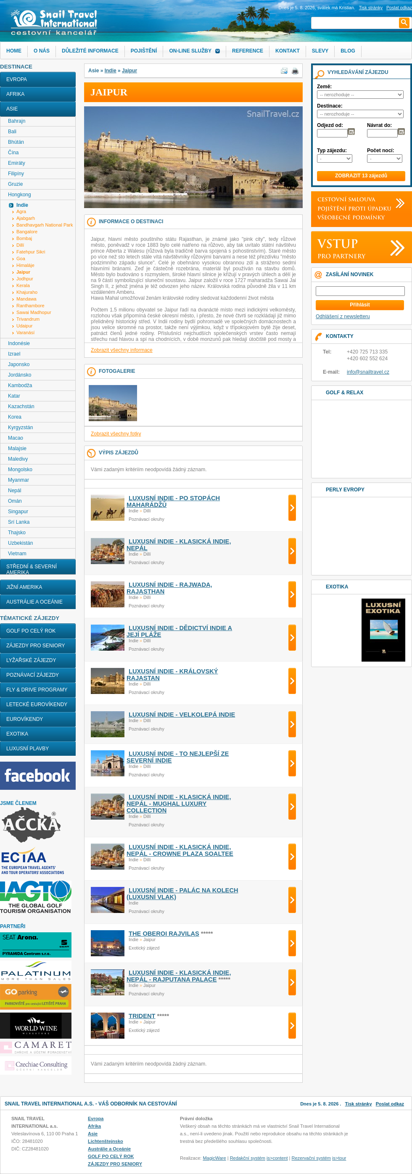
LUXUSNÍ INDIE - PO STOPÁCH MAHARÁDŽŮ (173, 501)
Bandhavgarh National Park (44, 224)
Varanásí (25, 332)
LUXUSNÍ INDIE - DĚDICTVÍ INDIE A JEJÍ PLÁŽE (179, 631)
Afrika (15, 94)
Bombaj (24, 238)
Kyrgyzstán (20, 427)
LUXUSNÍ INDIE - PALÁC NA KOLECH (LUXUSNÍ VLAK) (182, 893)
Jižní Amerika (24, 587)
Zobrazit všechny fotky (116, 434)
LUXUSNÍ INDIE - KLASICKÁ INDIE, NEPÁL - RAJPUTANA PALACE (179, 976)
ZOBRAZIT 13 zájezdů (361, 176)
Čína (13, 153)
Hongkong (19, 195)
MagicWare (214, 1158)
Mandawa (26, 298)
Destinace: (330, 106)
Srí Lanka (18, 522)
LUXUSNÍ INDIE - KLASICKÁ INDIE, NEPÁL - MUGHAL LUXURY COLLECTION (179, 804)
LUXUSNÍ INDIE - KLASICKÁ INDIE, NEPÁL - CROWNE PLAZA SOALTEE (180, 850)
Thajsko (17, 533)
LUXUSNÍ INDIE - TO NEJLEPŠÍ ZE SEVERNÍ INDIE (178, 757)
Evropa (16, 79)
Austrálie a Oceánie (34, 602)
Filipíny (16, 174)
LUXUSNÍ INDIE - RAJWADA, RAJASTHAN (169, 588)
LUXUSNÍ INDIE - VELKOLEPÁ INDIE (182, 714)
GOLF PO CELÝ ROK (30, 631)
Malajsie (17, 448)
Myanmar (18, 480)
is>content (277, 1158)
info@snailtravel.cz (368, 372)
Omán (15, 501)
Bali (12, 132)
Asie (12, 109)
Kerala (23, 285)
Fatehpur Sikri (30, 251)
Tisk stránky (371, 7)
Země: (324, 87)
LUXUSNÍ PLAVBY (27, 749)
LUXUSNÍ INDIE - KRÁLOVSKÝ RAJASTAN (172, 674)
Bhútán (16, 142)
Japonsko (18, 364)
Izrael (14, 354)
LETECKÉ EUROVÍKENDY (36, 704)
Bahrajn (16, 121)
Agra (21, 211)
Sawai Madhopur (33, 312)
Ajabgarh (25, 218)
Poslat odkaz (390, 1103)
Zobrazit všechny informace (122, 350)
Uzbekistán (20, 543)
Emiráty (16, 163)
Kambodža (20, 385)
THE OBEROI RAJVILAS (164, 933)
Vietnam (17, 554)
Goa (20, 258)
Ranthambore (30, 305)
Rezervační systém (311, 1158)
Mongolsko (20, 469)
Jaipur (129, 71)
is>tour (339, 1158)
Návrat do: (379, 125)
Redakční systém (247, 1158)
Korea (14, 417)
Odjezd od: (330, 125)
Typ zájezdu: (332, 150)
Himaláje (25, 265)
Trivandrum (28, 319)
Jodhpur (24, 278)
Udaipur (24, 325)
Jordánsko (19, 375)
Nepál (14, 490)
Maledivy (18, 459)
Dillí (20, 245)
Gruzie (15, 184)
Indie (110, 71)
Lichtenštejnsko (105, 1141)
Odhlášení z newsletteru (343, 316)
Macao (15, 438)
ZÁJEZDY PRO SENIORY (35, 646)
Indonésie (19, 343)
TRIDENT (142, 1016)
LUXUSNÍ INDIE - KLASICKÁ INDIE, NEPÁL (179, 544)
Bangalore (26, 231)
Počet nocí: (380, 150)
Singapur (18, 511)
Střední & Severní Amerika (31, 569)
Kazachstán (21, 406)
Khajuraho (26, 292)
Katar (14, 396)
